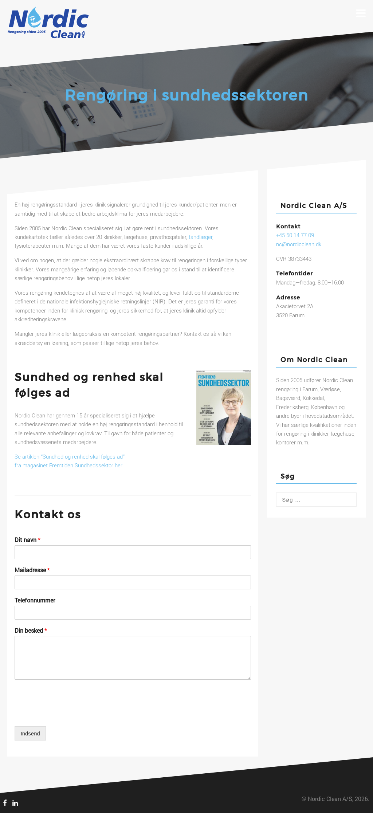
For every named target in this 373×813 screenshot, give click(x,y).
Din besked (31, 630)
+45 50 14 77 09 (295, 235)
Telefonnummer (35, 600)
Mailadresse (32, 570)
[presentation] (70, 714)
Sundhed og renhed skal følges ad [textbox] (89, 384)
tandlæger (200, 237)
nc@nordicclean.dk (298, 244)
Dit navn (27, 539)
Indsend (30, 733)
